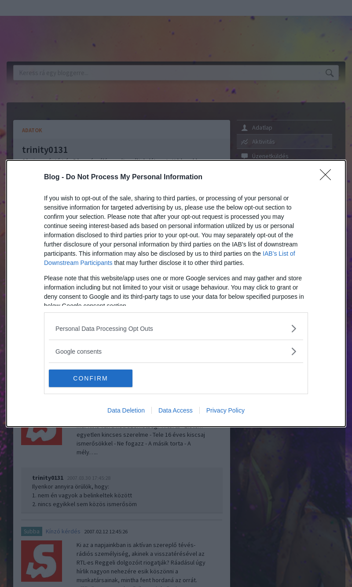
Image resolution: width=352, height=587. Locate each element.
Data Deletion (126, 410)
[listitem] (176, 328)
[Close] (328, 177)
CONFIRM (90, 378)
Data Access (175, 410)
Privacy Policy (225, 410)
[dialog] (176, 293)
